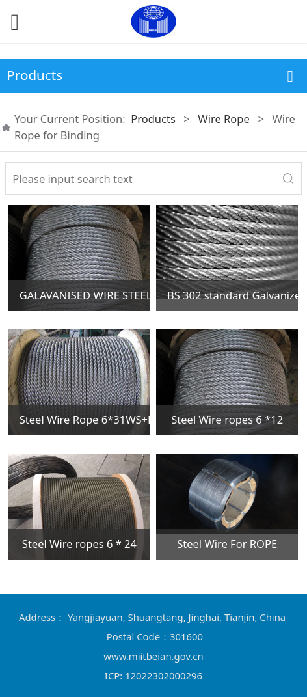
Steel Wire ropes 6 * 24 (79, 543)
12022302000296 (163, 675)
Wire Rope (223, 118)
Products (153, 118)
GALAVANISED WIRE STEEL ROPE (85, 295)
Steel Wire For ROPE (227, 543)
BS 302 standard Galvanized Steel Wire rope (232, 295)
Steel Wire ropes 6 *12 (227, 419)
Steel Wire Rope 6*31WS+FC (85, 419)
